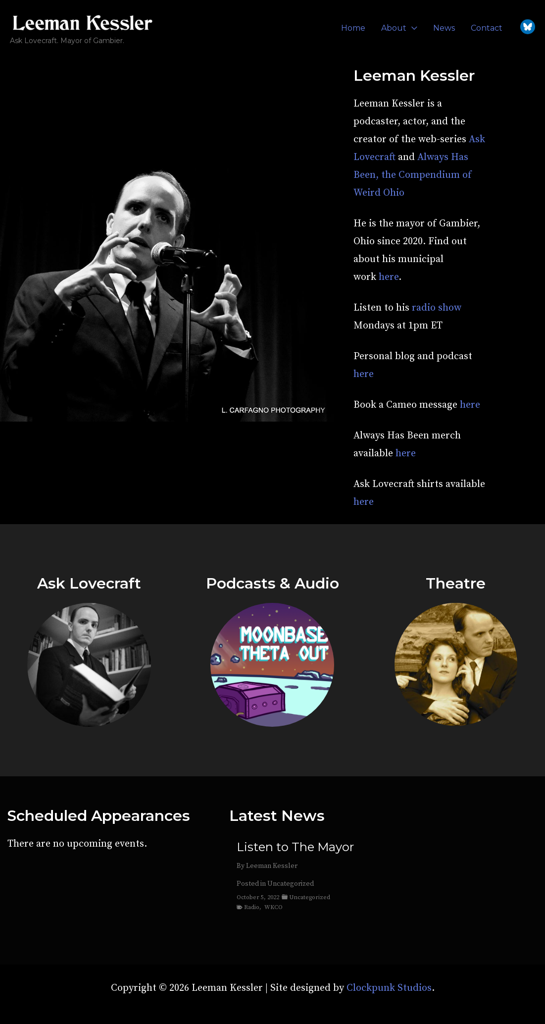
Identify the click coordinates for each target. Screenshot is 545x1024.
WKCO (273, 907)
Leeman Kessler (271, 866)
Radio (251, 907)
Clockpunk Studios (389, 988)
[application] (411, 28)
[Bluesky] (527, 26)
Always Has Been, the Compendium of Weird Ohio (412, 175)
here (388, 277)
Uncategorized (290, 883)
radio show (436, 308)
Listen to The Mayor (295, 847)
